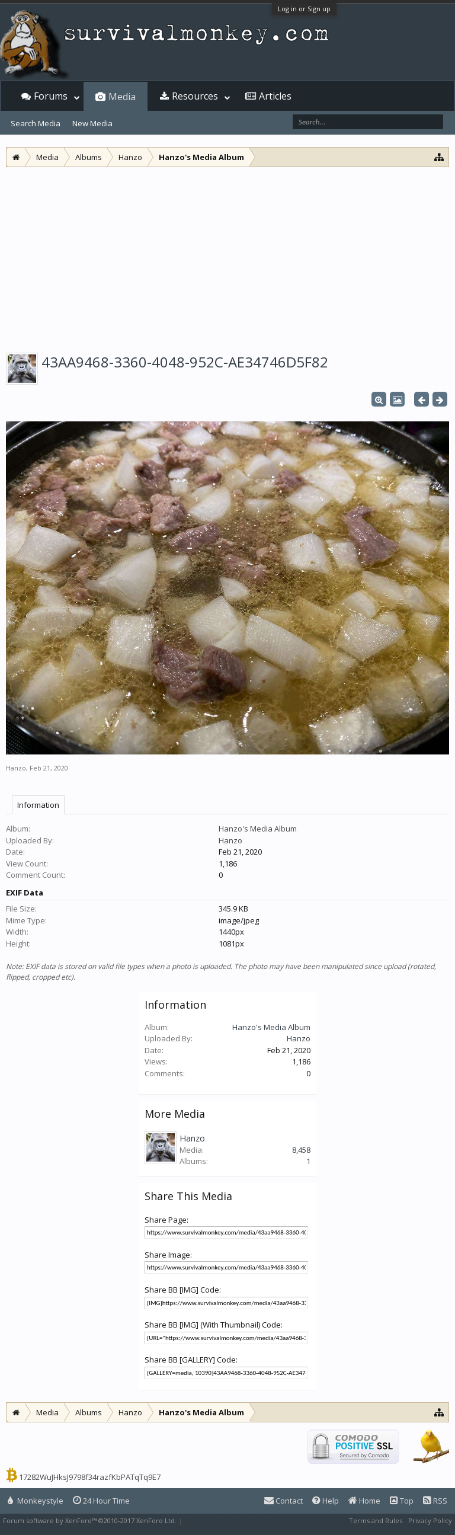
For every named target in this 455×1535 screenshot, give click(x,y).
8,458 (301, 1149)
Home (364, 1500)
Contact (283, 1500)
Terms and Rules (375, 1520)
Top (402, 1500)
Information (38, 805)
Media (122, 96)
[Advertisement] (227, 256)
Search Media (35, 123)
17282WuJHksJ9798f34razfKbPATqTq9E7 (90, 1477)
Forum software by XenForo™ (90, 1520)
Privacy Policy (430, 1520)
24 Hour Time (101, 1500)
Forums (51, 96)
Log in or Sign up (304, 8)
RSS (435, 1500)
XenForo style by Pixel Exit (225, 1520)
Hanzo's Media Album (258, 828)
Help (325, 1500)
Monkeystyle (35, 1500)
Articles (275, 96)
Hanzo (16, 767)
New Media (92, 123)
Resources (195, 96)
